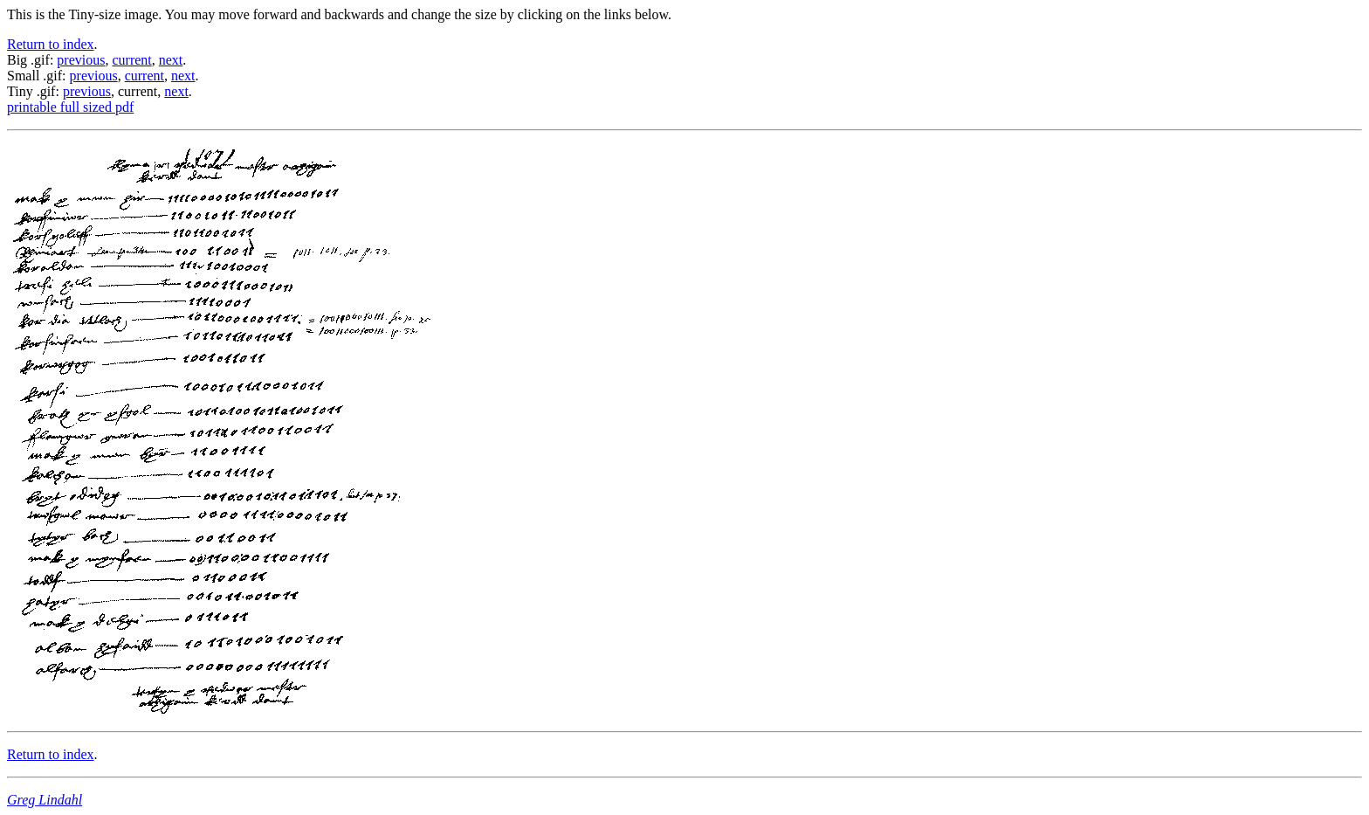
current (131, 59)
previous (81, 59)
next (171, 59)
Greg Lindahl (44, 799)
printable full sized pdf (70, 107)
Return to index (50, 44)
